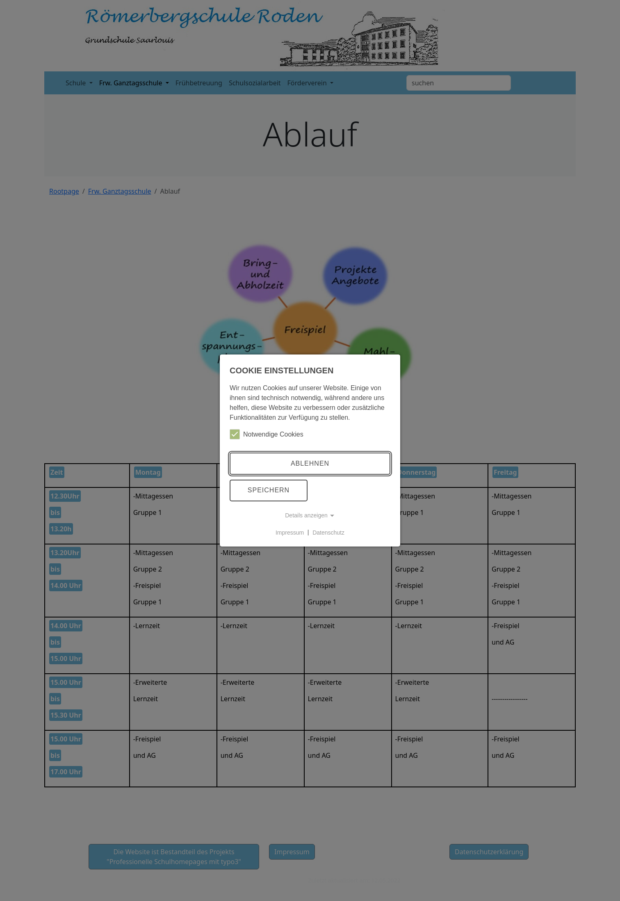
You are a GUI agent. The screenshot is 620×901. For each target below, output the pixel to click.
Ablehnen (310, 463)
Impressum (290, 532)
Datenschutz (328, 532)
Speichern (268, 490)
